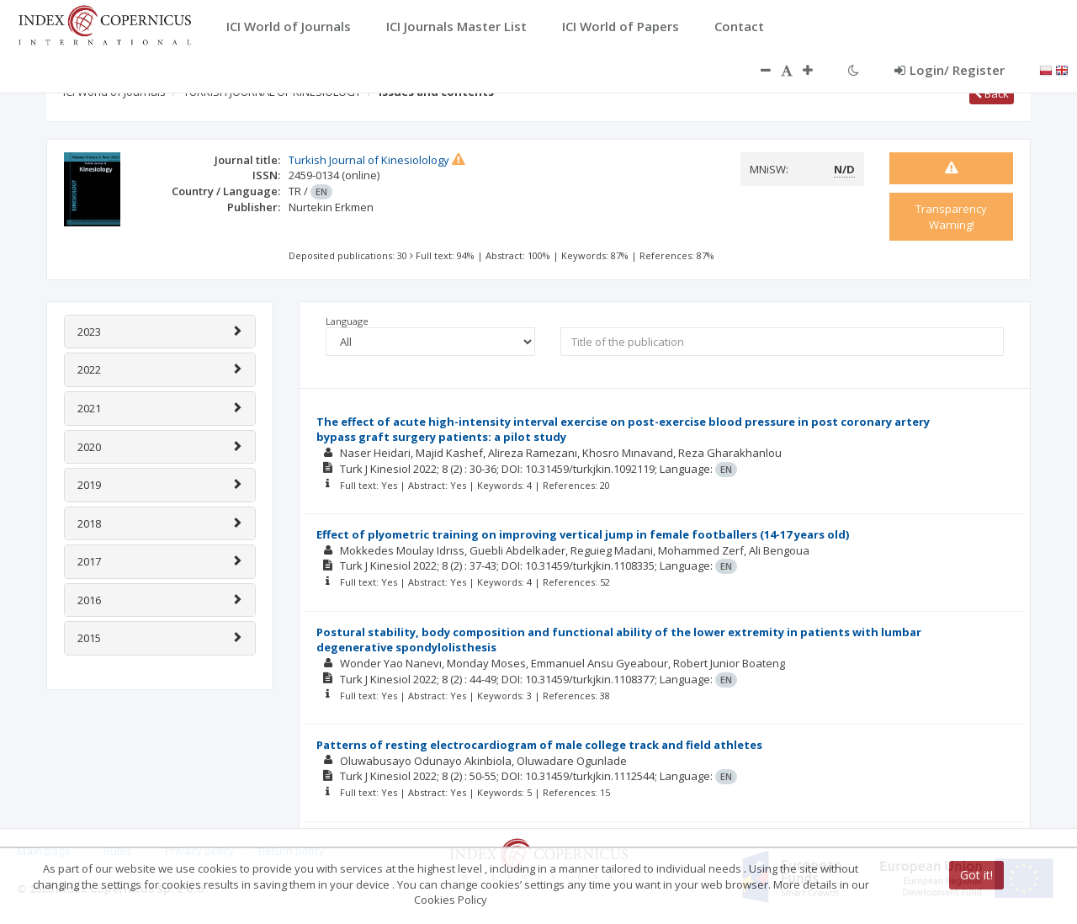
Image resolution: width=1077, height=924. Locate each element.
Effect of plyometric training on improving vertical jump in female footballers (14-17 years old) (582, 534)
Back (991, 93)
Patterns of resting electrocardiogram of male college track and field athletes (539, 744)
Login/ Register (949, 69)
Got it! (976, 875)
